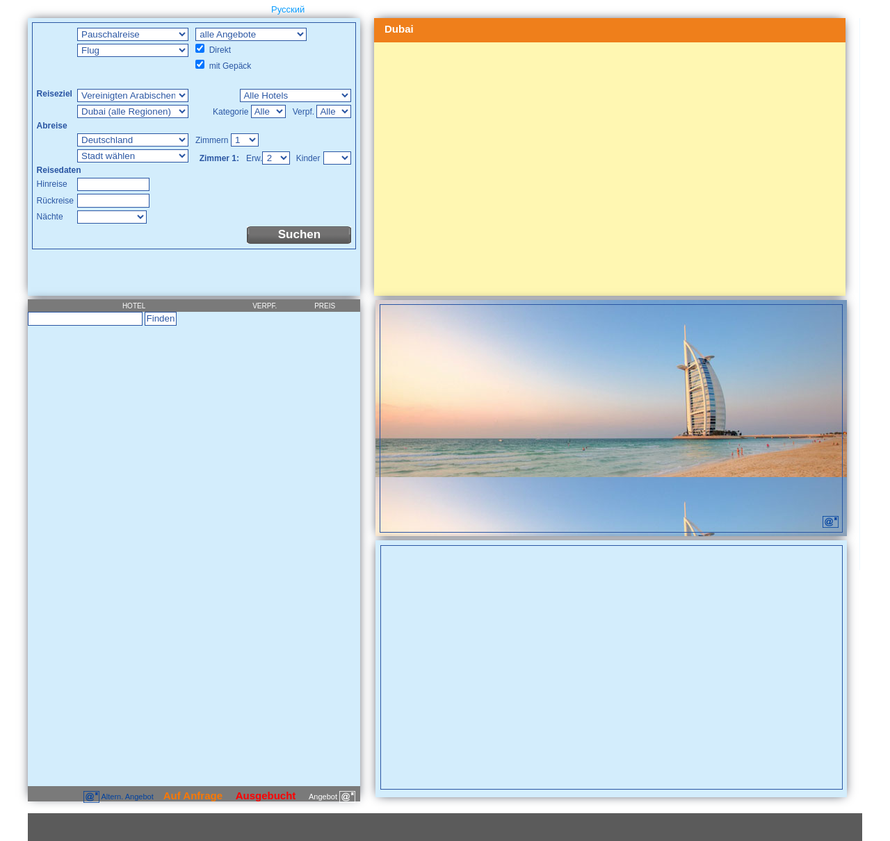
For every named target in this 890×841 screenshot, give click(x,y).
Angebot (332, 796)
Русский (288, 9)
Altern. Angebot (119, 796)
